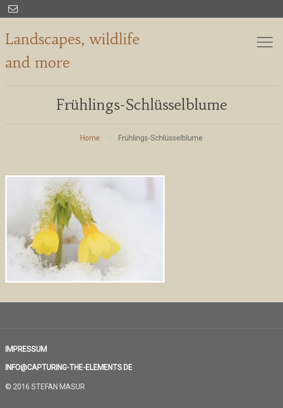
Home (90, 138)
